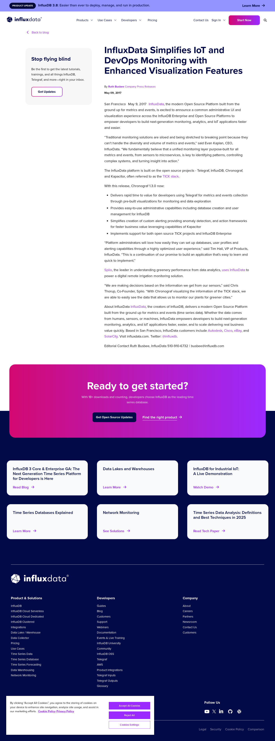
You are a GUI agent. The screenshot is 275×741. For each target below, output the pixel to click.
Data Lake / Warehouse (25, 632)
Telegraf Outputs (107, 681)
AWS (100, 664)
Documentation (106, 632)
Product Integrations (110, 670)
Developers (129, 20)
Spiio (108, 269)
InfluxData (156, 104)
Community (104, 649)
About (187, 606)
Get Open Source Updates (114, 417)
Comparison (256, 729)
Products (82, 20)
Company (131, 87)
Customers (104, 616)
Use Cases (105, 20)
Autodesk (215, 330)
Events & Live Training (111, 638)
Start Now (244, 20)
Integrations (18, 627)
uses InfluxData (233, 269)
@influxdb (169, 336)
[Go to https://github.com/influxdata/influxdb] (230, 711)
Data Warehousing (22, 670)
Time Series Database (25, 659)
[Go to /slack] (239, 711)
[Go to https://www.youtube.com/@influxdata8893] (207, 711)
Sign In (216, 20)
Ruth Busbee (116, 87)
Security (215, 729)
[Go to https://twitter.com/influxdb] (214, 712)
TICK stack (171, 176)
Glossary (102, 686)
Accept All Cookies (129, 706)
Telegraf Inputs (106, 675)
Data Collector (20, 638)
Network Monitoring (23, 675)
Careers (188, 611)
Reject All (129, 715)
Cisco (228, 330)
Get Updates (47, 91)
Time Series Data (22, 654)
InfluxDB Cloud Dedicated (27, 616)
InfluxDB (16, 606)
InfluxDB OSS (105, 654)
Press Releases (146, 87)
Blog (100, 611)
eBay (238, 330)
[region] (80, 715)
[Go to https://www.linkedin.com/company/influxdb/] (221, 711)
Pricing (152, 20)
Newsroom (190, 622)
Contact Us (200, 20)
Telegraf (102, 659)
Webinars (103, 627)
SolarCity (111, 336)
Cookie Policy (234, 729)
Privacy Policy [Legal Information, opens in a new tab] (65, 711)
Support (102, 622)
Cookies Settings (129, 725)
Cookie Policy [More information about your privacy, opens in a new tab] (46, 711)
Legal (202, 729)
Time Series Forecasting (26, 664)
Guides (101, 606)
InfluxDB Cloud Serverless (27, 611)
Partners (188, 616)
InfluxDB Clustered (22, 622)
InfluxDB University (109, 643)
